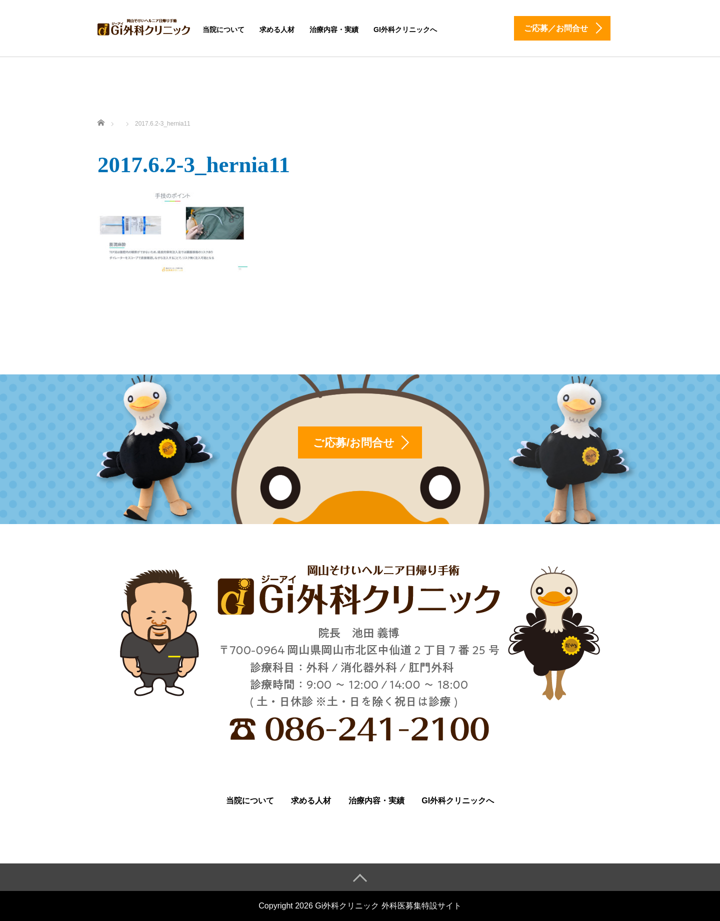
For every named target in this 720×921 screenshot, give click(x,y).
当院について (223, 30)
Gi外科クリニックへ (405, 30)
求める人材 (277, 30)
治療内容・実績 (334, 30)
